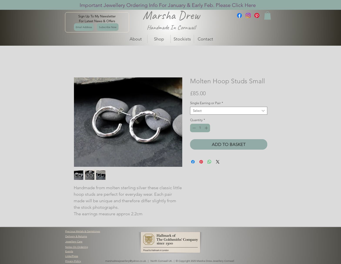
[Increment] (207, 128)
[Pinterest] (257, 15)
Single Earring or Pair (206, 103)
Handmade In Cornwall (171, 27)
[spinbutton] (200, 128)
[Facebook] (239, 15)
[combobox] (228, 111)
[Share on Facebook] (193, 161)
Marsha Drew (171, 15)
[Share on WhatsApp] (209, 161)
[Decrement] (194, 128)
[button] (267, 15)
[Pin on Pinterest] (201, 161)
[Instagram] (248, 15)
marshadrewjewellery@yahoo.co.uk (125, 260)
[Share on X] (217, 161)
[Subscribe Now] (108, 27)
